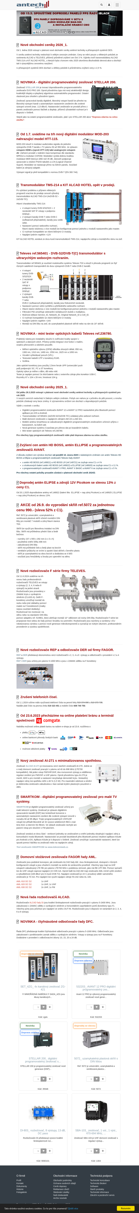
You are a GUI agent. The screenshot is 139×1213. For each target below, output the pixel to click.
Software (94, 1186)
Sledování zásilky (61, 1192)
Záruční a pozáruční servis (102, 1195)
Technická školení (98, 1183)
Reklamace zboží (61, 1189)
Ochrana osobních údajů (64, 1183)
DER (25, 655)
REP (19, 655)
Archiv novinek (60, 1198)
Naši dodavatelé (60, 1195)
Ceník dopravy (60, 1186)
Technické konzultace (100, 1180)
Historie (20, 1189)
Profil (19, 1180)
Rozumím (125, 1208)
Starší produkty (97, 1189)
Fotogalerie (22, 1192)
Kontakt (20, 1183)
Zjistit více (73, 1208)
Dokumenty (22, 1186)
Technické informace (99, 1192)
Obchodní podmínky (62, 1180)
